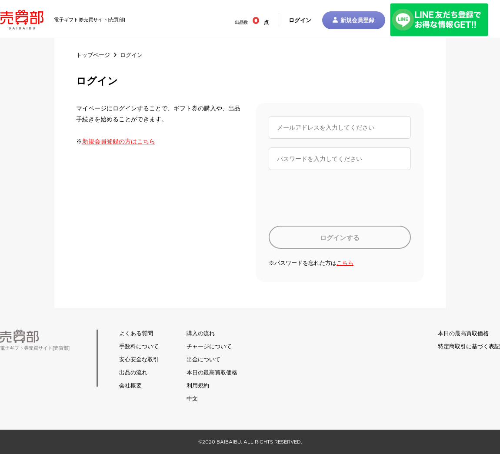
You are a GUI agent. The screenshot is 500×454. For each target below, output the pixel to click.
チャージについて (209, 346)
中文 (192, 398)
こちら (345, 263)
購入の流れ (201, 333)
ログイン (300, 20)
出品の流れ (133, 372)
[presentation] (335, 198)
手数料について (139, 346)
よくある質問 (136, 333)
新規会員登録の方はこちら (118, 141)
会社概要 (130, 385)
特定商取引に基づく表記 (469, 346)
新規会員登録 (354, 20)
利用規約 (198, 385)
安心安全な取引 (139, 359)
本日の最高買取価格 (212, 372)
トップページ (93, 55)
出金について (203, 359)
